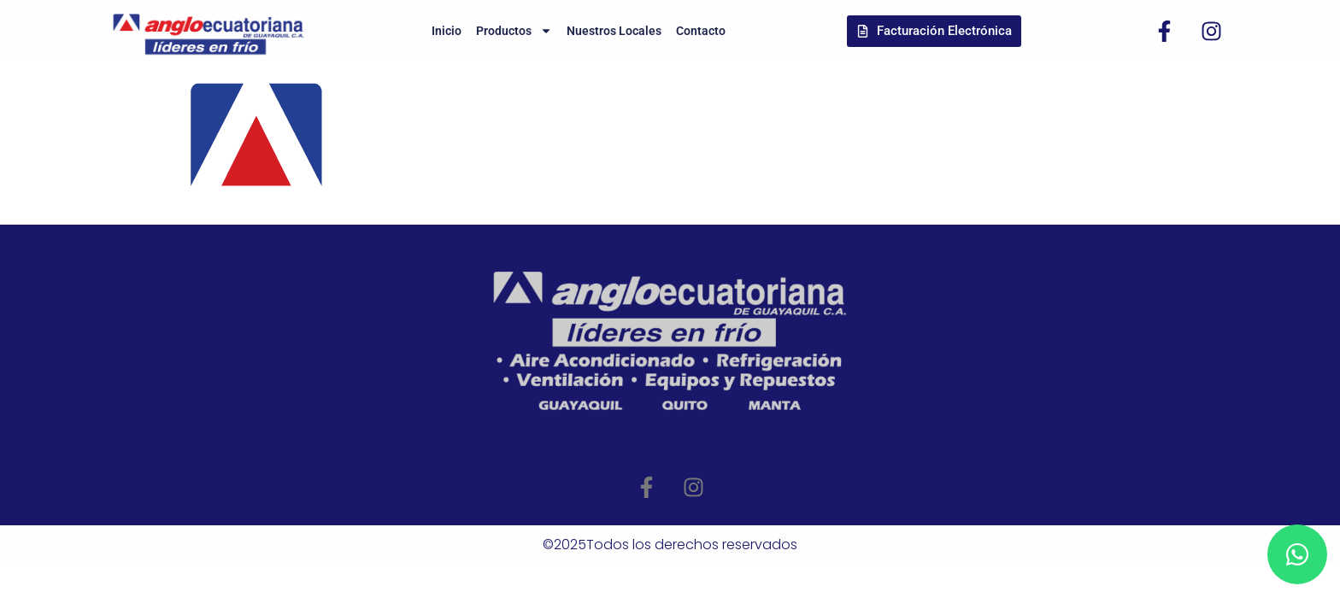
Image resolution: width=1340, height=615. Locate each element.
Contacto (701, 31)
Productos (514, 31)
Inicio (446, 31)
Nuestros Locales (614, 31)
